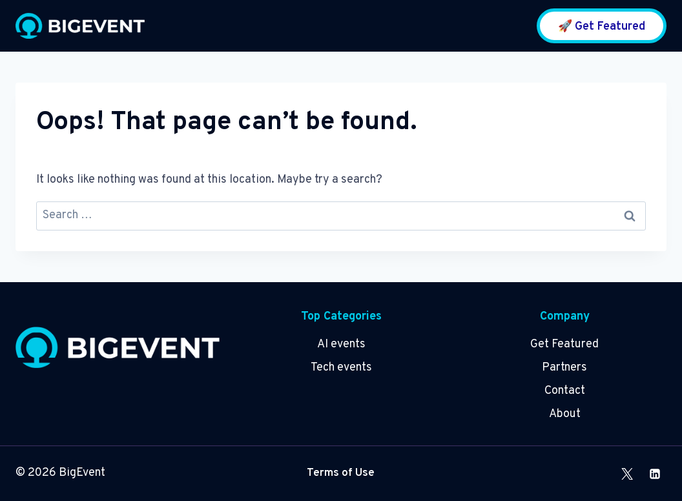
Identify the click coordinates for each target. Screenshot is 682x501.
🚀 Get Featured (601, 26)
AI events (341, 344)
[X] (627, 474)
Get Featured (564, 344)
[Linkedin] (654, 474)
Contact (564, 390)
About (565, 414)
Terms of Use (341, 473)
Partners (564, 367)
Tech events (341, 367)
